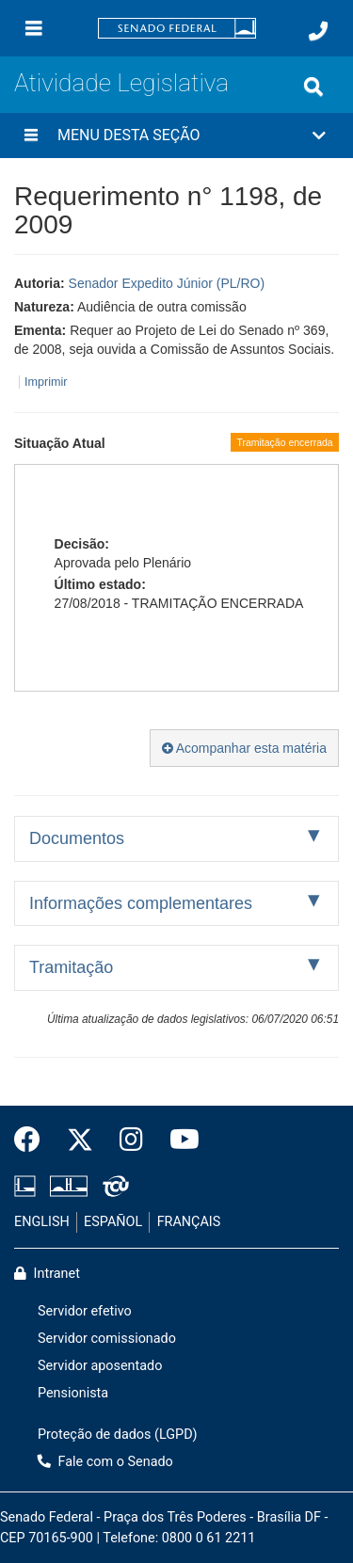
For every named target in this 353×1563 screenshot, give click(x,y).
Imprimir (45, 382)
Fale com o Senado (105, 1462)
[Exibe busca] (313, 86)
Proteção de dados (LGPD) (118, 1435)
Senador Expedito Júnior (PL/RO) (167, 283)
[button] (176, 135)
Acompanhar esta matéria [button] (244, 748)
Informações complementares (140, 903)
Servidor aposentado (100, 1366)
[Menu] (33, 28)
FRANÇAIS (189, 1222)
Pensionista (73, 1393)
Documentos (76, 838)
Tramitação (71, 967)
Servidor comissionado (107, 1339)
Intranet (47, 1274)
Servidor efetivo (85, 1311)
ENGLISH (42, 1222)
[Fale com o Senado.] (318, 31)
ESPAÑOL (113, 1222)
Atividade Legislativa (121, 83)
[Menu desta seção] (31, 135)
